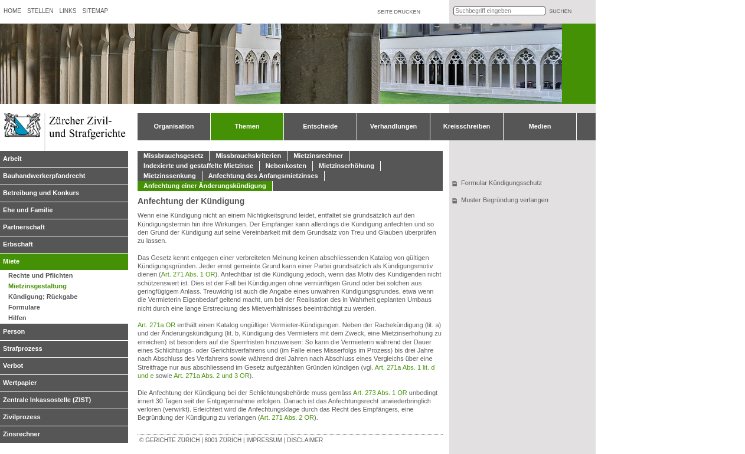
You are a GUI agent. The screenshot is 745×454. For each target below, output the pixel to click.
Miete (11, 261)
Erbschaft (18, 244)
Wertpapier (20, 382)
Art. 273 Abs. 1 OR (380, 392)
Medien (540, 126)
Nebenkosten (286, 165)
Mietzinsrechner (318, 155)
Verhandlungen (393, 126)
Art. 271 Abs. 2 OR (287, 417)
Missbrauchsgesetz (173, 155)
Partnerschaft (24, 227)
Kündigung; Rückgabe (42, 296)
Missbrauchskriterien (248, 155)
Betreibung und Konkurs (41, 192)
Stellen (40, 11)
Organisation (174, 126)
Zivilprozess (22, 416)
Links (67, 11)
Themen (246, 126)
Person (14, 331)
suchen (560, 11)
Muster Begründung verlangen (504, 199)
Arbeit (12, 158)
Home (12, 11)
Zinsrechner (21, 433)
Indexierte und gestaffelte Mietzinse (198, 165)
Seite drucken (398, 12)
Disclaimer (305, 440)
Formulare (24, 307)
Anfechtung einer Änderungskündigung (204, 185)
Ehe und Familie (28, 209)
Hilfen (17, 317)
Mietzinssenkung (169, 175)
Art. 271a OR (156, 324)
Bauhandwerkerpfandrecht (44, 175)
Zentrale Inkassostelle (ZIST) (47, 399)
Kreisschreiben (466, 126)
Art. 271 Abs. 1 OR (188, 274)
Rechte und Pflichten (40, 275)
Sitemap (95, 11)
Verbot (13, 365)
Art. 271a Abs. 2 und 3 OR (211, 375)
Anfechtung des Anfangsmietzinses (263, 175)
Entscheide (320, 126)
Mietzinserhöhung (346, 165)
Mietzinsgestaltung (37, 285)
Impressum (264, 440)
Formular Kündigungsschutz (501, 182)
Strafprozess (23, 348)
